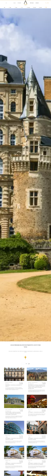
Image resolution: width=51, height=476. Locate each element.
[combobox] (6, 7)
